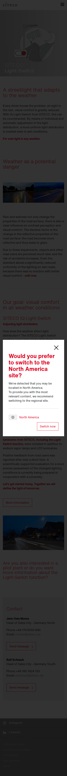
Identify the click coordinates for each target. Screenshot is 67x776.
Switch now (48, 426)
